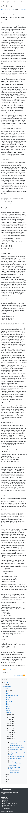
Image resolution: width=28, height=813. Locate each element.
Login (24, 1)
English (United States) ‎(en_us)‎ (9, 803)
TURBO (3, 2)
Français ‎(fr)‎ (5, 806)
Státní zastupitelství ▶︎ (19, 675)
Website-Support (6, 789)
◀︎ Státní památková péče (9, 669)
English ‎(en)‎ (5, 802)
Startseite (2, 9)
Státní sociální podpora (24, 9)
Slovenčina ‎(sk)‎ (6, 808)
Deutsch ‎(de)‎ (4, 797)
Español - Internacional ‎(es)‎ (9, 805)
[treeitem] (14, 732)
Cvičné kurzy (9, 9)
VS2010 (14, 9)
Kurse (6, 9)
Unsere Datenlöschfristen (7, 811)
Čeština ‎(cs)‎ (5, 798)
